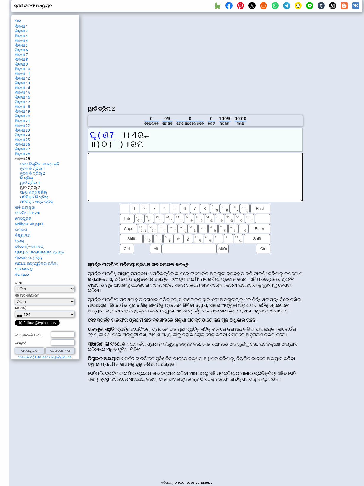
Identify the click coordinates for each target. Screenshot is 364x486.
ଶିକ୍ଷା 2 (21, 31)
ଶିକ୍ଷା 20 (22, 116)
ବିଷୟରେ (22, 274)
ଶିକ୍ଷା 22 (22, 125)
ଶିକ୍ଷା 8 (21, 59)
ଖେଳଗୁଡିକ (23, 218)
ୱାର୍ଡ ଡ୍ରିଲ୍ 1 (30, 183)
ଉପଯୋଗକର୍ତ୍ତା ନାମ (28, 334)
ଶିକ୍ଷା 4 (21, 40)
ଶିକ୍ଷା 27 (22, 149)
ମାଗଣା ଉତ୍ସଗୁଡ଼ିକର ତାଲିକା (36, 263)
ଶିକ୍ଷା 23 (22, 130)
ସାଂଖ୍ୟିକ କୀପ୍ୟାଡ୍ (29, 224)
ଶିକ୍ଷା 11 (22, 73)
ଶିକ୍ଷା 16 (22, 97)
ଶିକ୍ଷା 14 (22, 88)
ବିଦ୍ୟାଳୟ (22, 235)
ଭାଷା (18, 282)
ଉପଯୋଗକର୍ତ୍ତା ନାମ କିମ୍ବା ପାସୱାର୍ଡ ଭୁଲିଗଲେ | (45, 357)
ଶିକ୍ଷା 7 (21, 55)
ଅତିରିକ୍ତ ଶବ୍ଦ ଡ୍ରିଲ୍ (36, 201)
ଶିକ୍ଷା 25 (22, 140)
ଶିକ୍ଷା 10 (22, 69)
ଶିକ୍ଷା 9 (21, 64)
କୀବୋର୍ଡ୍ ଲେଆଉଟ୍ (29, 246)
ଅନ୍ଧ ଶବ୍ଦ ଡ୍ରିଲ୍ (33, 192)
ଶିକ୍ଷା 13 (22, 83)
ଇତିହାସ (21, 230)
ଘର (18, 21)
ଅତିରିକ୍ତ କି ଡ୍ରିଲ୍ (34, 197)
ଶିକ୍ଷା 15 (22, 92)
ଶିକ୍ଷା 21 (22, 121)
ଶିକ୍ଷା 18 (22, 106)
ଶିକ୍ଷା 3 (21, 36)
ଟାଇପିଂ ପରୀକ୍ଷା (27, 213)
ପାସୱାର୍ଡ (20, 342)
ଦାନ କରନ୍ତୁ (24, 269)
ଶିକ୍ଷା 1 (21, 26)
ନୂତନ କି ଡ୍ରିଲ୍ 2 (32, 173)
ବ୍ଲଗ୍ (19, 241)
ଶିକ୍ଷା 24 (22, 135)
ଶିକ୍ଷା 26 (22, 144)
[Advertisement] (154, 58)
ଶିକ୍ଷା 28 (22, 154)
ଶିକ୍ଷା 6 (21, 50)
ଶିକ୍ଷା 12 (22, 78)
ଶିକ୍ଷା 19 (22, 111)
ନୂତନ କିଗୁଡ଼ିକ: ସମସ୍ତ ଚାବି (39, 164)
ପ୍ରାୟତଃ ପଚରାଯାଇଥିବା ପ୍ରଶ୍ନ (39, 252)
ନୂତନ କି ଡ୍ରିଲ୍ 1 (32, 168)
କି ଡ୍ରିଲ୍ (26, 178)
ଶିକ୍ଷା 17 (22, 102)
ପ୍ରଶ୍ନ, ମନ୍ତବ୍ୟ (28, 258)
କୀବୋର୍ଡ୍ (20, 308)
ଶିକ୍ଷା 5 (21, 45)
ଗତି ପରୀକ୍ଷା (25, 207)
